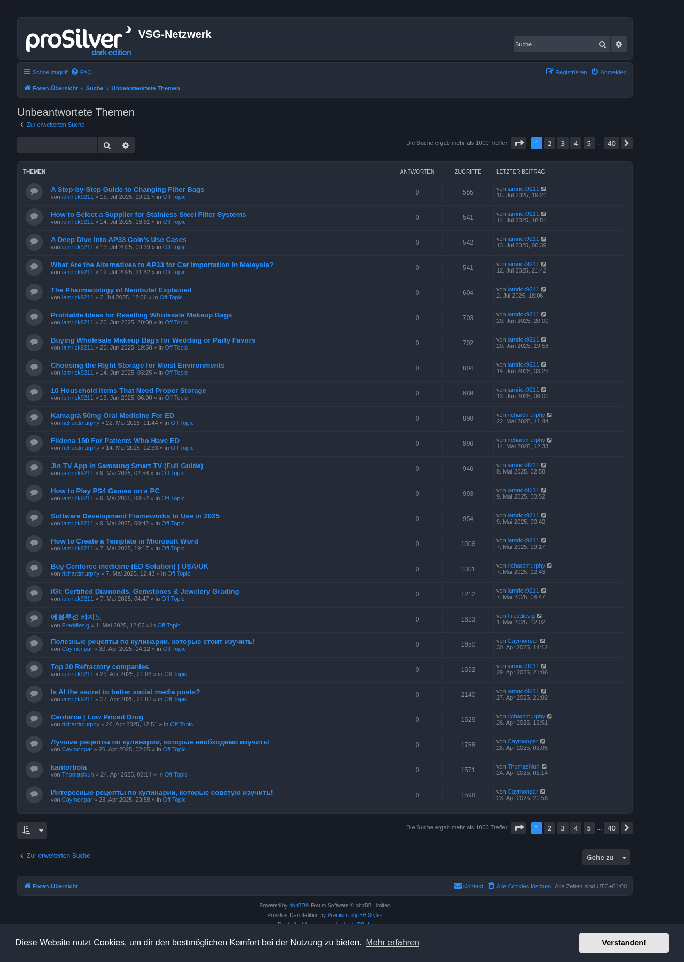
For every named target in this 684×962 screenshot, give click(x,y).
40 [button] (612, 143)
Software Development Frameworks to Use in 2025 (135, 516)
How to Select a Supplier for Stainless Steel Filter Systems (148, 215)
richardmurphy (80, 423)
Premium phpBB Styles (355, 915)
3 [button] (563, 143)
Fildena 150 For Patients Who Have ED (115, 441)
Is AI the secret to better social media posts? (125, 692)
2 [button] (549, 143)
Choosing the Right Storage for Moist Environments (137, 365)
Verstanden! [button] (624, 942)
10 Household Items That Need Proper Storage (128, 390)
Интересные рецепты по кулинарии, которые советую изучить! (162, 792)
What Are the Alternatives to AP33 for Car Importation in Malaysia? (162, 265)
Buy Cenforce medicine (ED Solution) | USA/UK (129, 566)
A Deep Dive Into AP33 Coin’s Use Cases (118, 240)
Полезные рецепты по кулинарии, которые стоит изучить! (153, 642)
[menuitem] (81, 72)
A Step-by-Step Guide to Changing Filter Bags (127, 189)
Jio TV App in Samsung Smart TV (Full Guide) (127, 466)
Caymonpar (77, 649)
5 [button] (589, 143)
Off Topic (174, 196)
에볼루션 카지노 (76, 617)
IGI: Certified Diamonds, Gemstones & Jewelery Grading (145, 591)
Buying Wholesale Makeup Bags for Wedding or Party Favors (153, 340)
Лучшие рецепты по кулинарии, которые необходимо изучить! (160, 742)
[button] (518, 143)
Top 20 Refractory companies (100, 667)
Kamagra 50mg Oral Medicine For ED (113, 416)
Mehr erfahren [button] (392, 942)
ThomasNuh (78, 774)
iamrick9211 (78, 196)
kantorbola (69, 767)
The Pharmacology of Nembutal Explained (121, 290)
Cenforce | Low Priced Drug (97, 717)
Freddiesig (75, 625)
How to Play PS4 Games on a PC (105, 491)
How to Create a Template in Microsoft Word (124, 541)
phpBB (297, 906)
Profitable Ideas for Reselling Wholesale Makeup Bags (141, 315)
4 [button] (576, 143)
